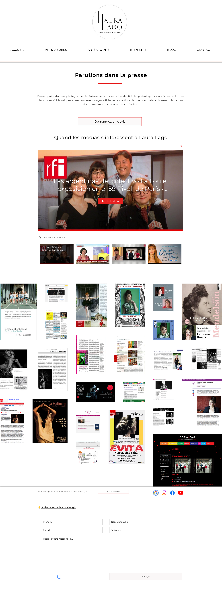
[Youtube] (181, 493)
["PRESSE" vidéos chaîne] (110, 257)
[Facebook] (172, 493)
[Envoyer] (145, 576)
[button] (56, 50)
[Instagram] (164, 493)
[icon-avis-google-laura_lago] (156, 493)
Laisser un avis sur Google (58, 507)
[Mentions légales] (113, 491)
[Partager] (180, 146)
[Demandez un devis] (110, 121)
